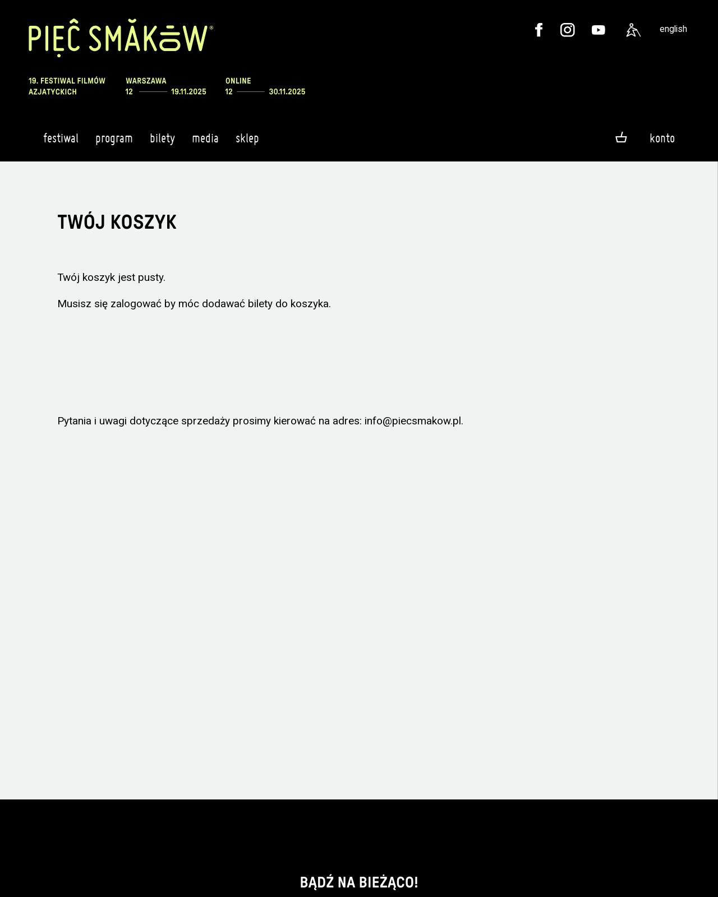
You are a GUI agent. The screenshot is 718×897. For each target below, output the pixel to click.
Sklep (247, 143)
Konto (662, 138)
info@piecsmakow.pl (413, 420)
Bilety (162, 143)
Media (205, 143)
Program (114, 143)
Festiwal (61, 143)
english (673, 29)
